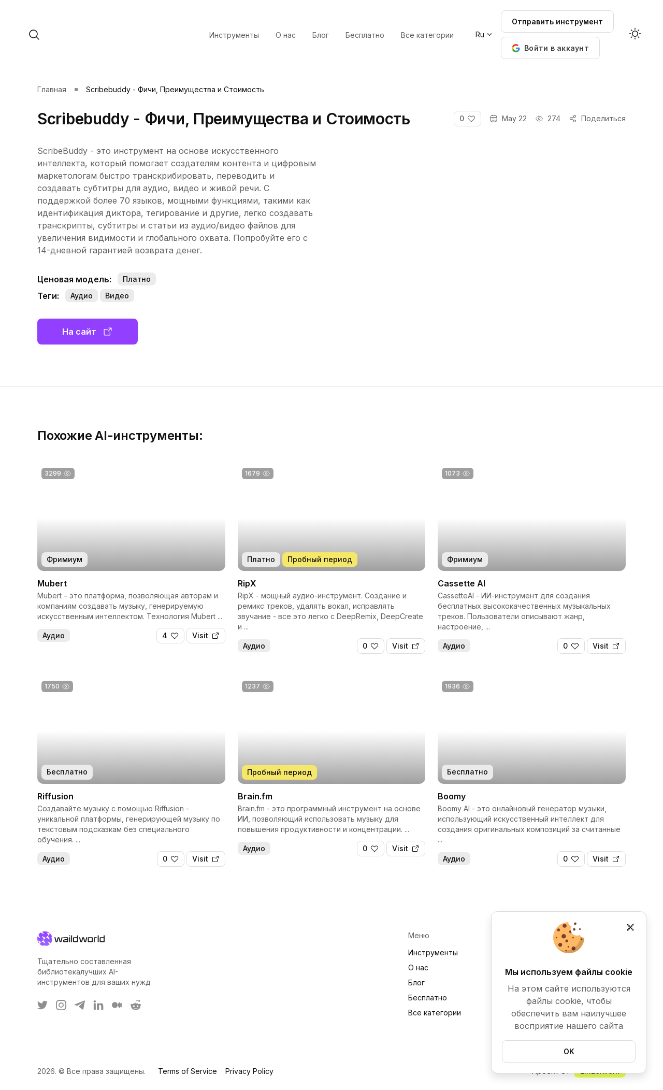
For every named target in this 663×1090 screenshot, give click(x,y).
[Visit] (205, 635)
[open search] (118, 34)
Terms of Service (187, 1071)
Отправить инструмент (557, 21)
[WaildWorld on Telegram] (80, 1005)
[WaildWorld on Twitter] (42, 1005)
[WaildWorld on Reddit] (136, 1005)
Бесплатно (427, 997)
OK (569, 1051)
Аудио (81, 295)
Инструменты (433, 952)
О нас (418, 967)
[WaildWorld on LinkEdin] (98, 1005)
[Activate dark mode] (635, 34)
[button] (550, 48)
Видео (117, 295)
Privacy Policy (249, 1071)
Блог (416, 982)
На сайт (87, 331)
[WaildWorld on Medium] (117, 1005)
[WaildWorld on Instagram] (61, 1005)
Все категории (434, 1012)
